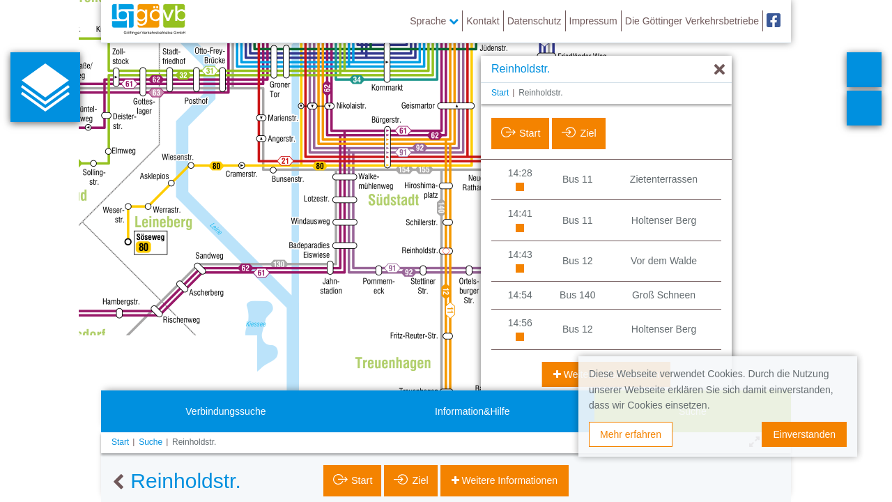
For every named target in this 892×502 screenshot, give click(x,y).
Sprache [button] (434, 20)
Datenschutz (534, 20)
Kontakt (482, 20)
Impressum (593, 20)
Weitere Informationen (508, 480)
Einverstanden (804, 434)
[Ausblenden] (719, 70)
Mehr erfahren (630, 434)
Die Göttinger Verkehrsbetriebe (692, 20)
